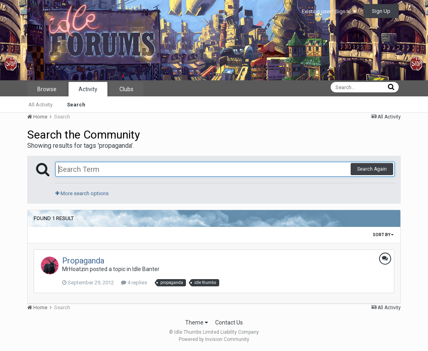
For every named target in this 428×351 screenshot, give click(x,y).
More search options (82, 193)
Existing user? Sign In (329, 11)
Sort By (383, 235)
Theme (196, 322)
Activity (88, 89)
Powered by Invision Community (214, 339)
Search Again (372, 169)
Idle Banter (145, 269)
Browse (47, 89)
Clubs (126, 89)
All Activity (40, 105)
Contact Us (229, 322)
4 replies (134, 283)
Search (76, 105)
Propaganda (83, 260)
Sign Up (381, 11)
